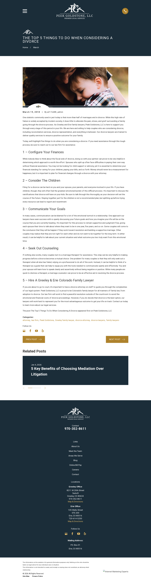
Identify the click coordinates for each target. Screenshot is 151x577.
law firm (34, 320)
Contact (75, 474)
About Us (75, 446)
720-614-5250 (75, 518)
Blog (75, 460)
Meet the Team (75, 451)
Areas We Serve (75, 456)
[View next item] (46, 388)
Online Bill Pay (75, 465)
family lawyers (112, 320)
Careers (75, 469)
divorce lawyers (98, 320)
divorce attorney (82, 320)
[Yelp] (42, 330)
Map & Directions (75, 501)
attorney (26, 320)
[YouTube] (36, 330)
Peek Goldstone (47, 320)
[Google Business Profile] (24, 330)
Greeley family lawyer (64, 320)
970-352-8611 (75, 429)
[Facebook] (30, 330)
